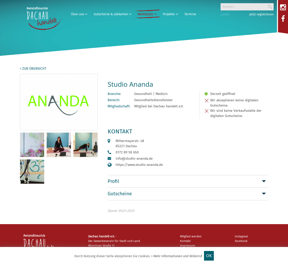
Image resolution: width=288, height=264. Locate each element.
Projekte (170, 14)
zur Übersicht (33, 69)
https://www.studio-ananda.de (139, 165)
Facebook (241, 241)
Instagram (241, 236)
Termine (190, 14)
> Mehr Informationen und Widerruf (176, 256)
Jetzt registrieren (261, 14)
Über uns (79, 14)
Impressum (187, 245)
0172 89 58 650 (127, 152)
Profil (113, 181)
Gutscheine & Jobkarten (113, 14)
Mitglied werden (191, 236)
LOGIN (225, 14)
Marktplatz (147, 14)
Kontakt (185, 241)
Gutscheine (120, 193)
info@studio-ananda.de (134, 158)
